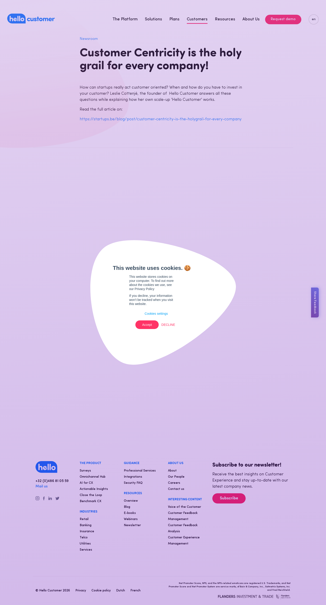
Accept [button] (147, 325)
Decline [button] (168, 325)
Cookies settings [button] (156, 313)
